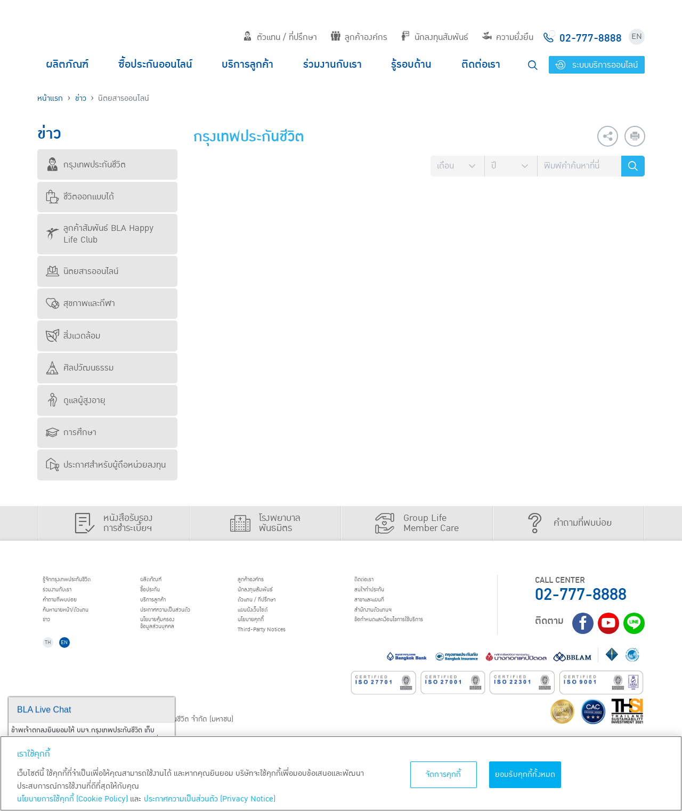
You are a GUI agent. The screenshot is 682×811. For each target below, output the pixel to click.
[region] (341, 773)
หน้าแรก (50, 98)
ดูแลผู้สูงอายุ (75, 400)
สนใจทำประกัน (380, 594)
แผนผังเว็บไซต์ (263, 621)
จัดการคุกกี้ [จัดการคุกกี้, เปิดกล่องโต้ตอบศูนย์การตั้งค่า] (443, 774)
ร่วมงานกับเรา (332, 64)
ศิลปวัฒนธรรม (79, 368)
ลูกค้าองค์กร (359, 37)
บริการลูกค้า (247, 64)
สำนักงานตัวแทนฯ (386, 621)
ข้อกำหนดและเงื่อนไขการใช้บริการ (411, 635)
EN (636, 36)
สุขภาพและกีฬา (80, 303)
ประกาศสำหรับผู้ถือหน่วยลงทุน (106, 465)
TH (54, 666)
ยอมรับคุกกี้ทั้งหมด (525, 774)
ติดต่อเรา (480, 64)
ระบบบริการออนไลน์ (596, 65)
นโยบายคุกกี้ (261, 635)
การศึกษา (71, 432)
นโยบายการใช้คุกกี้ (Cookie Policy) (72, 799)
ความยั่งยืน (507, 37)
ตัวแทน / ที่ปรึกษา (280, 37)
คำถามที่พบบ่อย (72, 608)
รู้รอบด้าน (411, 64)
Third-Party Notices (277, 649)
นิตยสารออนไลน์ (82, 271)
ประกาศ (181, 621)
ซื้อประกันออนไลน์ (155, 64)
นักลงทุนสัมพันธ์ (434, 37)
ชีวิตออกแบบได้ (80, 197)
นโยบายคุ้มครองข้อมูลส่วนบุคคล (169, 640)
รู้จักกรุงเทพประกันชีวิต (81, 581)
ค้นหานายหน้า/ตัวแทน (81, 621)
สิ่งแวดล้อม (73, 336)
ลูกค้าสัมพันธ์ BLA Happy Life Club (99, 234)
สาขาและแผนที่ (381, 608)
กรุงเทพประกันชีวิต (86, 165)
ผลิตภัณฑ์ (67, 64)
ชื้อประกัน (158, 594)
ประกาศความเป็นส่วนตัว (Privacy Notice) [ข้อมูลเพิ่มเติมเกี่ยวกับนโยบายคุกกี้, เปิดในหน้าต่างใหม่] (209, 799)
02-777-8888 (581, 594)
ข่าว (80, 98)
